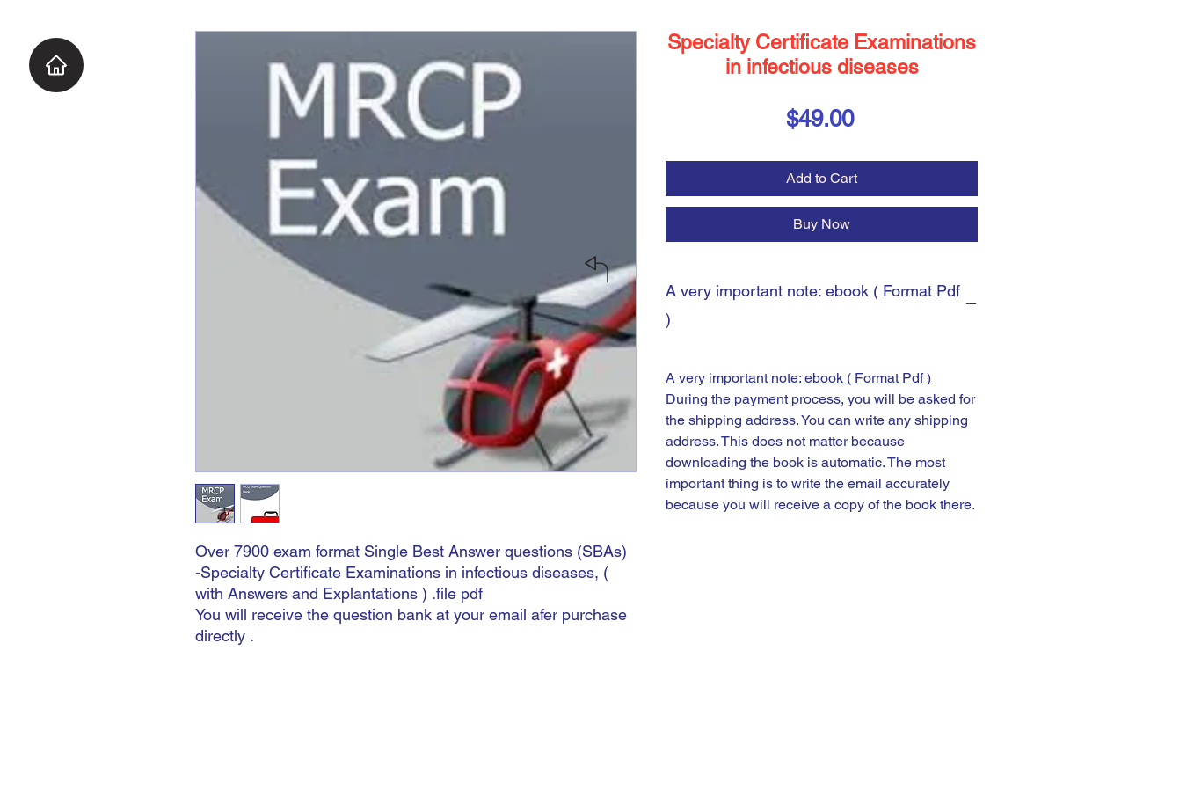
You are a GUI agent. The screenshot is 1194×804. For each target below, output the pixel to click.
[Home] (56, 65)
